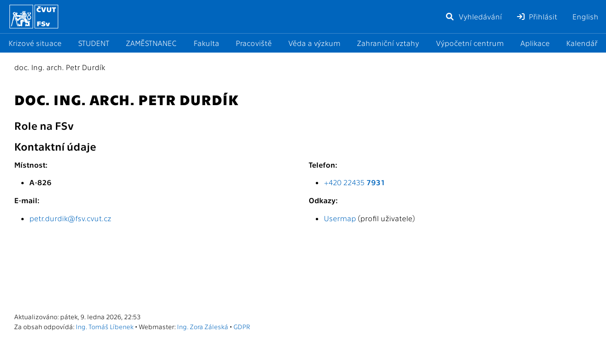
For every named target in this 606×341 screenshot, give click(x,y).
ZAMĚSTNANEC (151, 42)
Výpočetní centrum (470, 42)
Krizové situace (35, 42)
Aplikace (535, 42)
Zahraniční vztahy (388, 42)
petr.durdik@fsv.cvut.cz (70, 218)
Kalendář (581, 42)
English (585, 16)
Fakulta (206, 42)
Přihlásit (537, 16)
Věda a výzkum (314, 42)
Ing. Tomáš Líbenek (105, 326)
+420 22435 (354, 182)
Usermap (340, 218)
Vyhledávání (473, 16)
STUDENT (93, 42)
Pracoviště (254, 42)
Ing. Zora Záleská (202, 326)
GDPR (241, 326)
